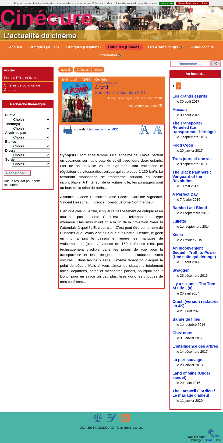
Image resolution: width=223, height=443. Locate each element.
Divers (10, 151)
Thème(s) (12, 124)
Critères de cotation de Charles (22, 87)
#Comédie (100, 79)
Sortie (10, 159)
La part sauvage (187, 360)
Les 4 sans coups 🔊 (166, 47)
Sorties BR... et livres (20, 78)
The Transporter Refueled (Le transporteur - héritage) (194, 127)
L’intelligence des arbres (195, 346)
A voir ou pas (15, 133)
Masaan (179, 110)
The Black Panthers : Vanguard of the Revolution (191, 176)
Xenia (177, 235)
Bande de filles (186, 319)
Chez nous (182, 333)
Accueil (15, 47)
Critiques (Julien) (44, 47)
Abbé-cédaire (202, 47)
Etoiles (10, 142)
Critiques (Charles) (124, 47)
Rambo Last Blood (189, 208)
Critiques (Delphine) (83, 47)
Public (10, 115)
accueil (65, 69)
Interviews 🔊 (110, 55)
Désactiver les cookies (192, 3)
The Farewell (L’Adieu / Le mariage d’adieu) (193, 393)
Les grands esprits (189, 96)
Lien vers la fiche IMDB (102, 129)
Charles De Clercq (146, 106)
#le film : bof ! (70, 79)
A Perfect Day (185, 194)
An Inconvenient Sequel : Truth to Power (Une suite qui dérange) (194, 252)
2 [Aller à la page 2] (179, 86)
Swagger (180, 270)
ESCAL (208, 440)
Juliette (179, 221)
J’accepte (166, 3)
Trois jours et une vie (192, 159)
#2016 (86, 79)
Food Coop (182, 145)
